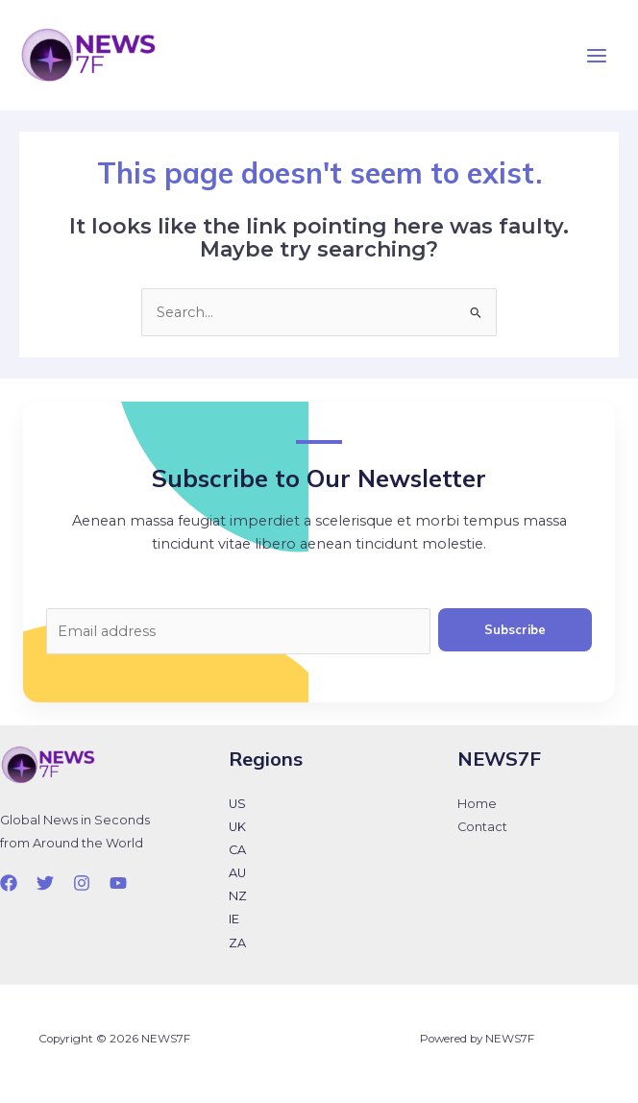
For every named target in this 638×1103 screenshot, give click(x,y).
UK (237, 827)
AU (237, 873)
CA (237, 850)
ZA (237, 943)
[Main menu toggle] (597, 56)
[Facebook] (8, 883)
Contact (482, 827)
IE (234, 919)
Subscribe (515, 629)
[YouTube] (118, 883)
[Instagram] (81, 883)
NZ (238, 896)
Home (477, 804)
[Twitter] (45, 883)
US (237, 804)
